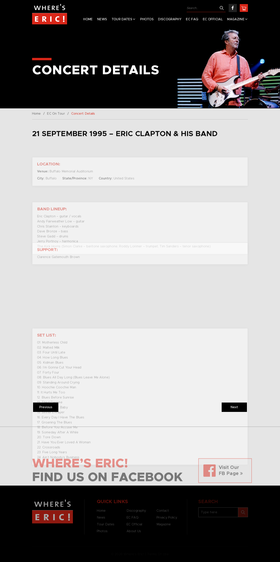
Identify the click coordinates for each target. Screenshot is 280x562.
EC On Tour (56, 113)
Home (88, 19)
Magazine (235, 19)
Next (234, 407)
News (102, 19)
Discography (169, 19)
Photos (147, 19)
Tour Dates (122, 19)
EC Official (213, 19)
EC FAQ (192, 19)
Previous (45, 407)
